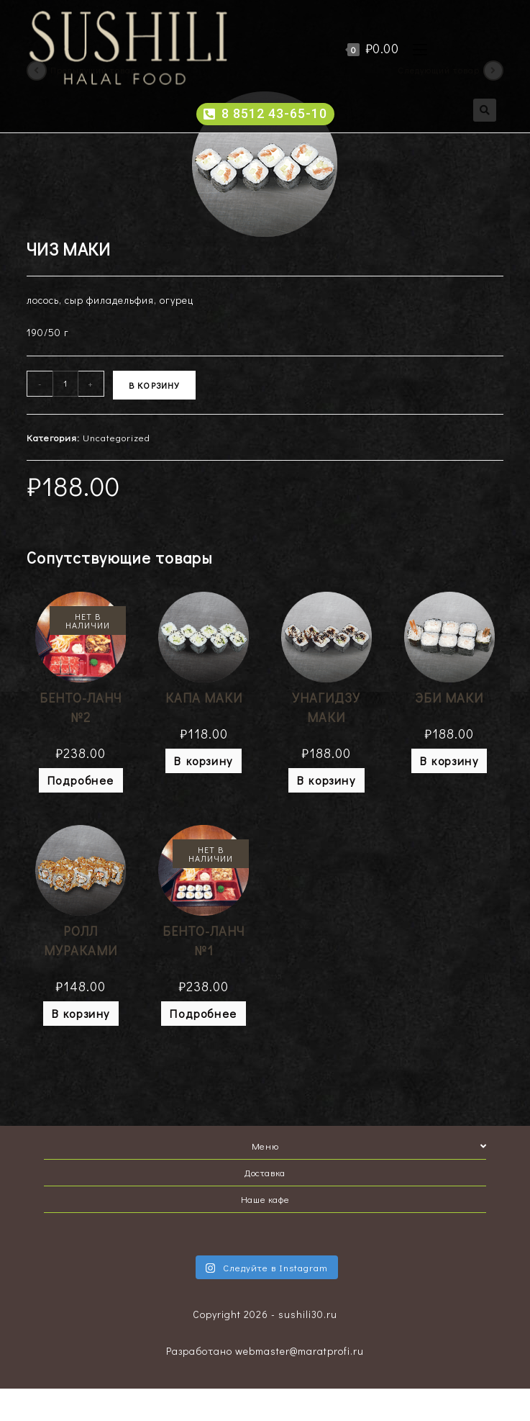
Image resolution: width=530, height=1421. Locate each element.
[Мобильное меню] (414, 48)
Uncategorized (116, 437)
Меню (369, 1146)
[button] (265, 114)
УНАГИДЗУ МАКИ (326, 707)
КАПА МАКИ (203, 697)
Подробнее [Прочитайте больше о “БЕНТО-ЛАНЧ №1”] (203, 1013)
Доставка (265, 1172)
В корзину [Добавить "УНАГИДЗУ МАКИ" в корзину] (326, 780)
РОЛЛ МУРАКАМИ (80, 940)
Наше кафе (265, 1199)
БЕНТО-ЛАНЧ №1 (204, 940)
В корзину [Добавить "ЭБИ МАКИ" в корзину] (449, 760)
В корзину (154, 385)
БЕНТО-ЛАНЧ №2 (81, 707)
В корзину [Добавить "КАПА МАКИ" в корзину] (203, 760)
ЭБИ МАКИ (449, 697)
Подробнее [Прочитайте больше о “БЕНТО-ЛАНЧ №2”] (80, 780)
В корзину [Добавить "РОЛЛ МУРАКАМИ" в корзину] (81, 1013)
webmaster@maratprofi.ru (299, 1351)
